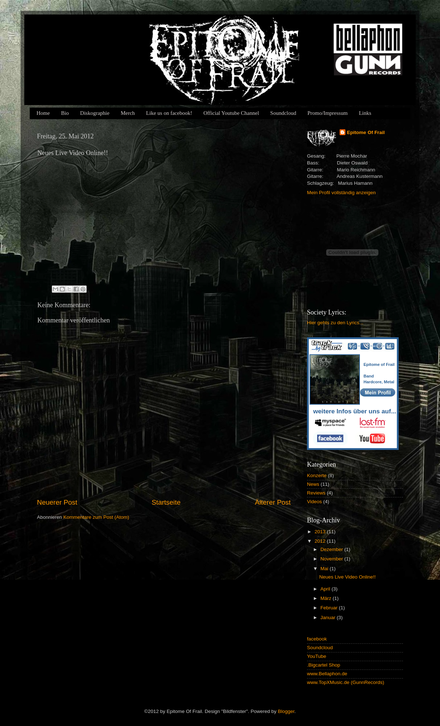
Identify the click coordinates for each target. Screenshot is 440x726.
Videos (314, 501)
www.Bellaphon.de (327, 673)
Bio (65, 113)
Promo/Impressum (327, 113)
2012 (321, 541)
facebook (317, 639)
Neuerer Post (57, 502)
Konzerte (317, 475)
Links (365, 113)
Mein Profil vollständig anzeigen (341, 192)
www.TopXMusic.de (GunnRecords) (345, 682)
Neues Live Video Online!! (347, 577)
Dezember (332, 549)
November (332, 559)
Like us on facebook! (169, 113)
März (326, 598)
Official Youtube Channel (231, 113)
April (326, 589)
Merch (128, 113)
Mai (325, 568)
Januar (328, 617)
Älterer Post (273, 502)
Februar (329, 607)
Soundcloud (283, 113)
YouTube (316, 656)
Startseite (165, 502)
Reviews (316, 493)
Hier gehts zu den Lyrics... (335, 322)
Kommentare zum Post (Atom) (96, 517)
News (313, 484)
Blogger (286, 711)
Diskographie (94, 113)
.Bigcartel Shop (323, 665)
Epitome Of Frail (366, 132)
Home (43, 113)
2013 (321, 531)
